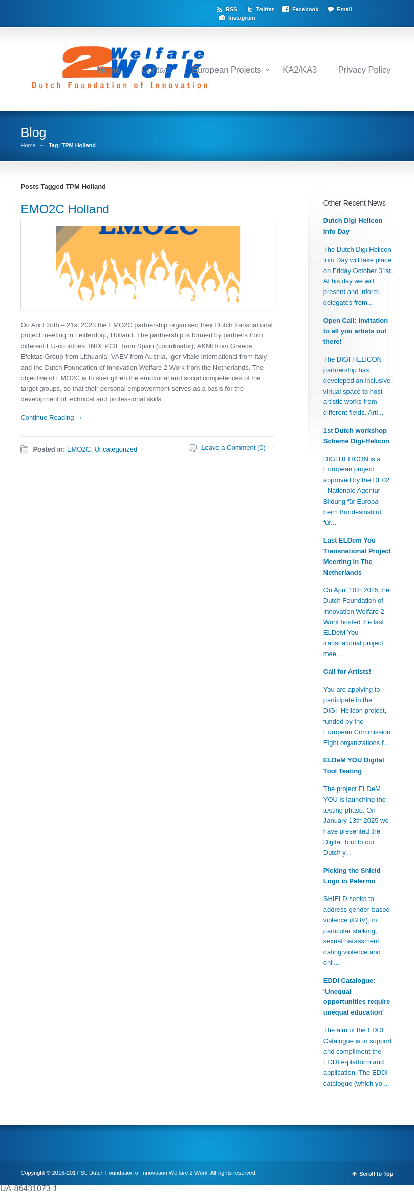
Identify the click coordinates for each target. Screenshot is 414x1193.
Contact (155, 69)
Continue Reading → (51, 417)
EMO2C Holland (64, 209)
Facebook (305, 9)
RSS (231, 9)
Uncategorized (115, 449)
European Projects (227, 69)
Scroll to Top (376, 1174)
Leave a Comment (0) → (237, 448)
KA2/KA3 (299, 69)
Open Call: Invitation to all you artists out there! (355, 331)
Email (344, 9)
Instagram (241, 18)
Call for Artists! (347, 672)
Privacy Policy (364, 69)
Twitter (265, 9)
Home (109, 69)
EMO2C (79, 449)
